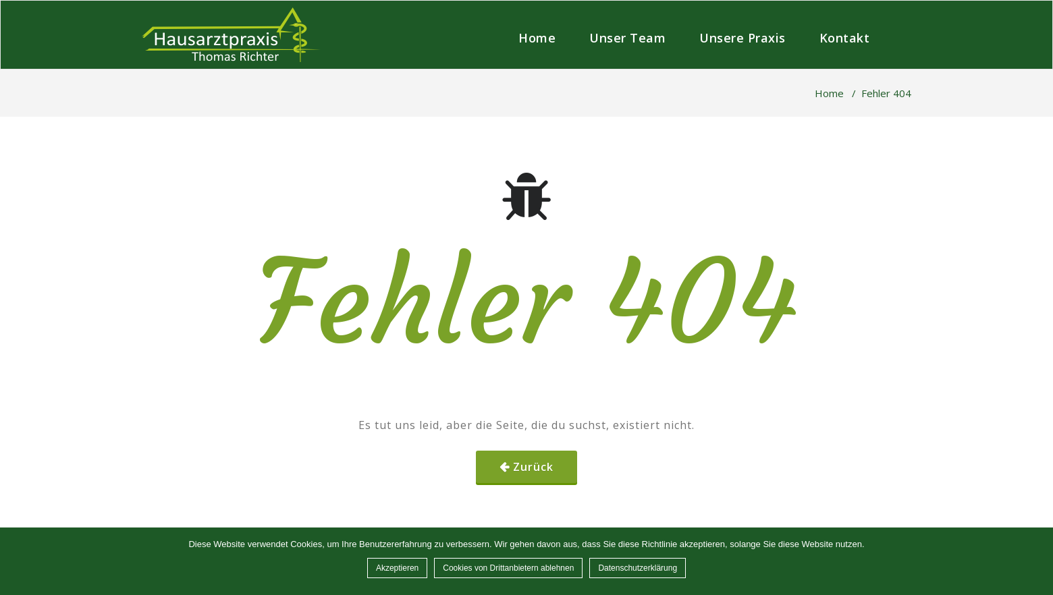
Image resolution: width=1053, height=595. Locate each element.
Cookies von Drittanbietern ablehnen (508, 568)
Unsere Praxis (742, 38)
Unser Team (627, 38)
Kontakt (844, 38)
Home (537, 38)
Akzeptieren (397, 568)
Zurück (533, 466)
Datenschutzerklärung (637, 568)
